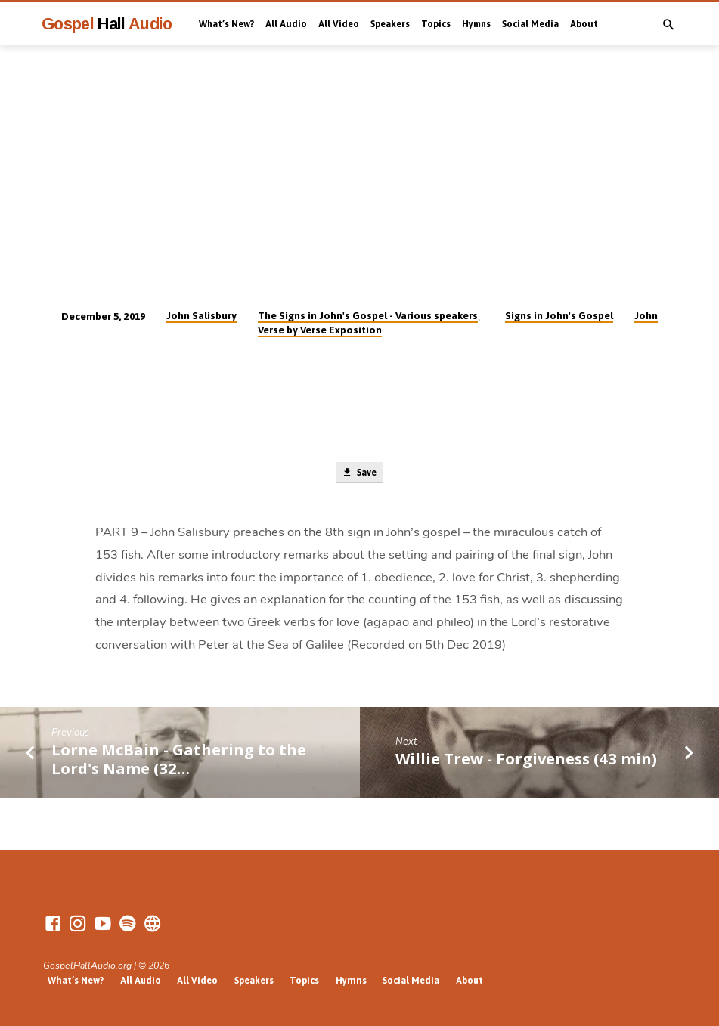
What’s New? (226, 24)
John (646, 315)
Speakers (390, 24)
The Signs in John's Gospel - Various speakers (368, 315)
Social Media (530, 24)
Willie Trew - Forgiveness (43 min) (526, 760)
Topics (436, 24)
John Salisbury (201, 315)
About (584, 24)
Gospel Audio (107, 23)
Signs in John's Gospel (559, 315)
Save (359, 473)
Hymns (476, 24)
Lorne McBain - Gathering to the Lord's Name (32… (178, 760)
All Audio (286, 24)
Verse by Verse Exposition (320, 330)
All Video (338, 24)
